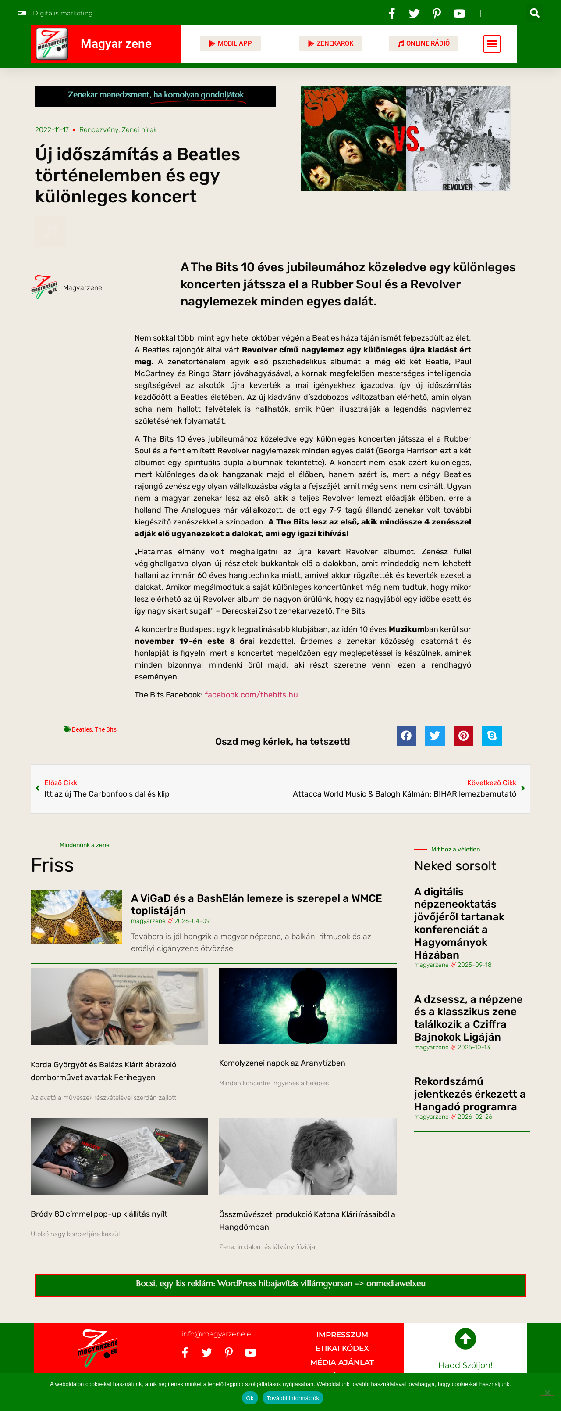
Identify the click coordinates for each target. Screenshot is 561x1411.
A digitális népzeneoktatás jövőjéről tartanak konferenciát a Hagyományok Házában (459, 923)
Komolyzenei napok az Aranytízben (282, 1063)
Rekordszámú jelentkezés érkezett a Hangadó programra (470, 1094)
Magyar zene (116, 43)
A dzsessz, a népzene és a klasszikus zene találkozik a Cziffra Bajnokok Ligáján (468, 1018)
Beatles (82, 729)
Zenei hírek (139, 130)
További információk (293, 1398)
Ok (250, 1398)
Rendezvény (98, 130)
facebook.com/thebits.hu (251, 695)
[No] (547, 1392)
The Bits (106, 729)
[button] (534, 13)
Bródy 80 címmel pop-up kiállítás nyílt (99, 1214)
